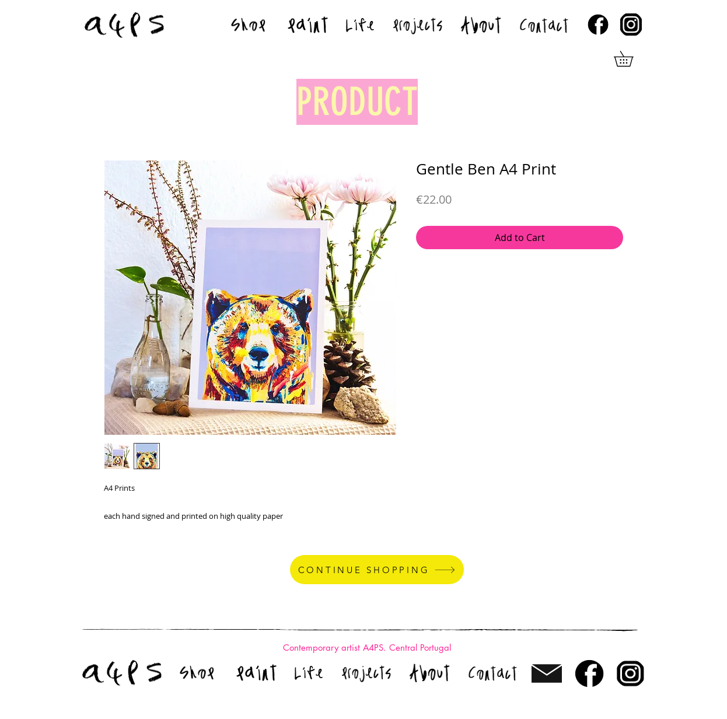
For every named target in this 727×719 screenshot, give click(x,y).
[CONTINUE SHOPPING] (377, 569)
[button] (631, 59)
